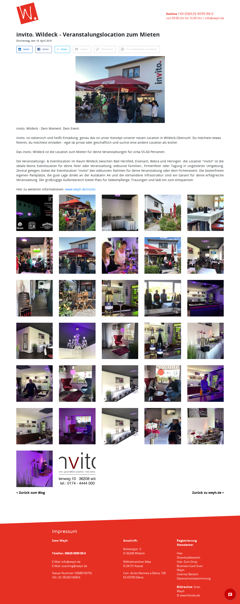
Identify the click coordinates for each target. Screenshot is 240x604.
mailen (81, 49)
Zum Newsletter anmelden (139, 49)
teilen (24, 49)
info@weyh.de (214, 18)
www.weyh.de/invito (80, 189)
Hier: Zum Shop (187, 562)
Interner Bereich (187, 574)
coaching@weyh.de (74, 566)
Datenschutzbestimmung (194, 578)
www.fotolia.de (190, 595)
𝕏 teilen (62, 49)
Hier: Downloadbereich (188, 555)
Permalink (104, 49)
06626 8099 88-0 (75, 553)
